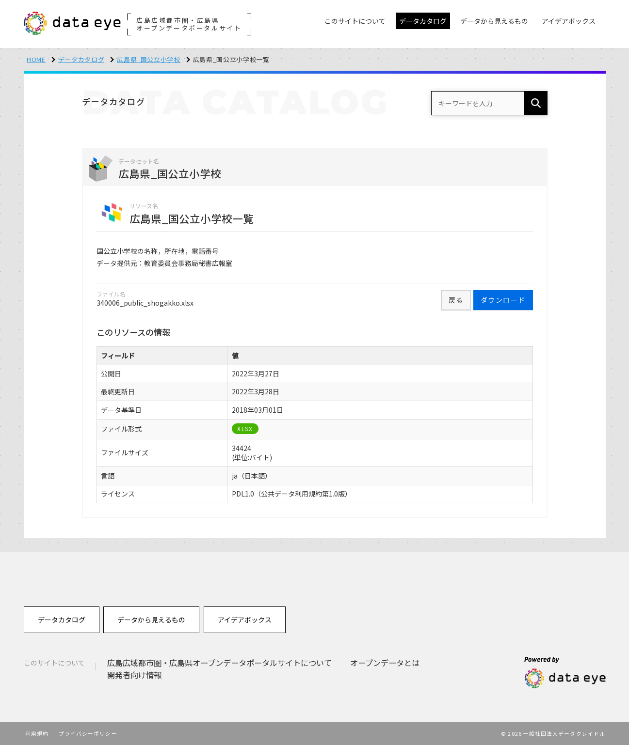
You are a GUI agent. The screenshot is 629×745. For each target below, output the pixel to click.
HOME (36, 59)
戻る (456, 300)
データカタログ (81, 59)
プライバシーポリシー (88, 733)
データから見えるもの (151, 619)
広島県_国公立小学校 (148, 59)
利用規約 (36, 733)
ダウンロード (503, 300)
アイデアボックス (245, 619)
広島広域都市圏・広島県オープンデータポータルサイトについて (219, 662)
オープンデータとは (384, 662)
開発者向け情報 (134, 675)
